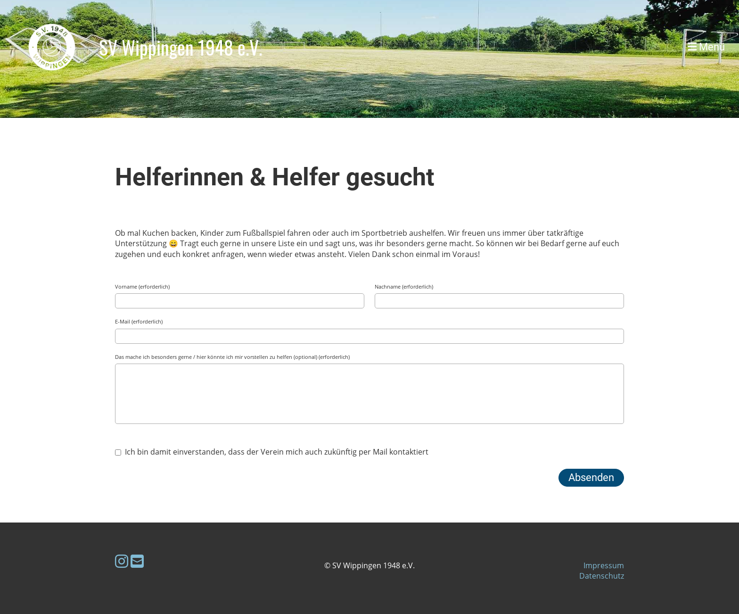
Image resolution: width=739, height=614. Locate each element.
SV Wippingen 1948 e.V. (181, 47)
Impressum (603, 565)
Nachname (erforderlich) (404, 286)
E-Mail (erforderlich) (139, 321)
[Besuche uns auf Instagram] (121, 561)
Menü (706, 47)
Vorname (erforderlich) (142, 286)
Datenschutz (601, 576)
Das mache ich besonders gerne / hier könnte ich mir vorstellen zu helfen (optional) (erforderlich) (232, 356)
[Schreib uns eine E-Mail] (137, 561)
